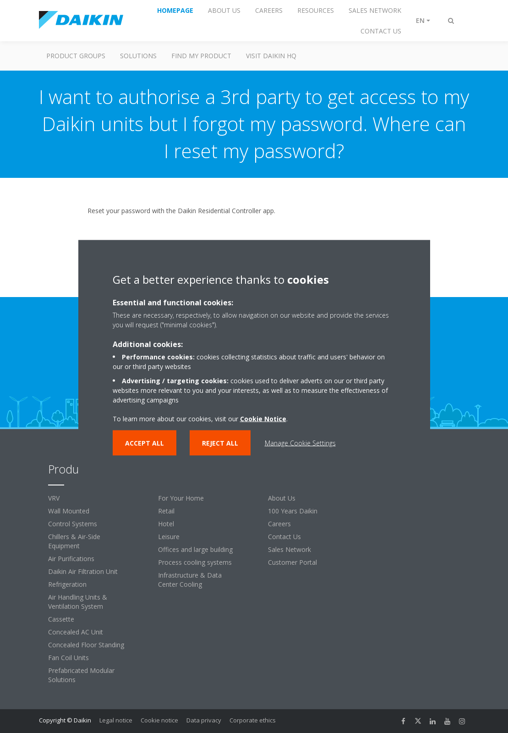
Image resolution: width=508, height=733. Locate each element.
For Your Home (181, 498)
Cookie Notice (263, 418)
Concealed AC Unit (75, 632)
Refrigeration (67, 584)
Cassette (61, 619)
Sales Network (289, 549)
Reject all (220, 442)
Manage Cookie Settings (300, 442)
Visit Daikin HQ (271, 55)
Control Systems (72, 523)
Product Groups (75, 55)
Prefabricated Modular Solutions (81, 675)
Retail (166, 511)
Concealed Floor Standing (86, 644)
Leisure (169, 536)
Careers (279, 523)
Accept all (144, 442)
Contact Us (284, 536)
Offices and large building (195, 549)
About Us (281, 498)
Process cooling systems (195, 562)
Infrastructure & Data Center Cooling (190, 580)
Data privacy (203, 720)
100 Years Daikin (292, 511)
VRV (54, 498)
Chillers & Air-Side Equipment (74, 541)
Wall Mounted (68, 511)
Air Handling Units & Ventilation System (77, 602)
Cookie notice (159, 720)
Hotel (166, 523)
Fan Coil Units (68, 657)
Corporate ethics (252, 720)
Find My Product (201, 55)
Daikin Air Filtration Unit (83, 571)
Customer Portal (292, 562)
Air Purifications (71, 558)
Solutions (138, 55)
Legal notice (115, 720)
